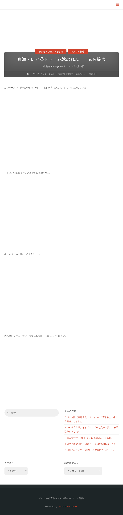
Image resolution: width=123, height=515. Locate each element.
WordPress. (72, 506)
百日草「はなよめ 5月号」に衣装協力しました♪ (89, 450)
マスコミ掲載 (77, 51)
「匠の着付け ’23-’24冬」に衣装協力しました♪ (88, 437)
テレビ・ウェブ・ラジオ (51, 51)
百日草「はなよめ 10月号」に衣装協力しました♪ (89, 444)
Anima (60, 506)
